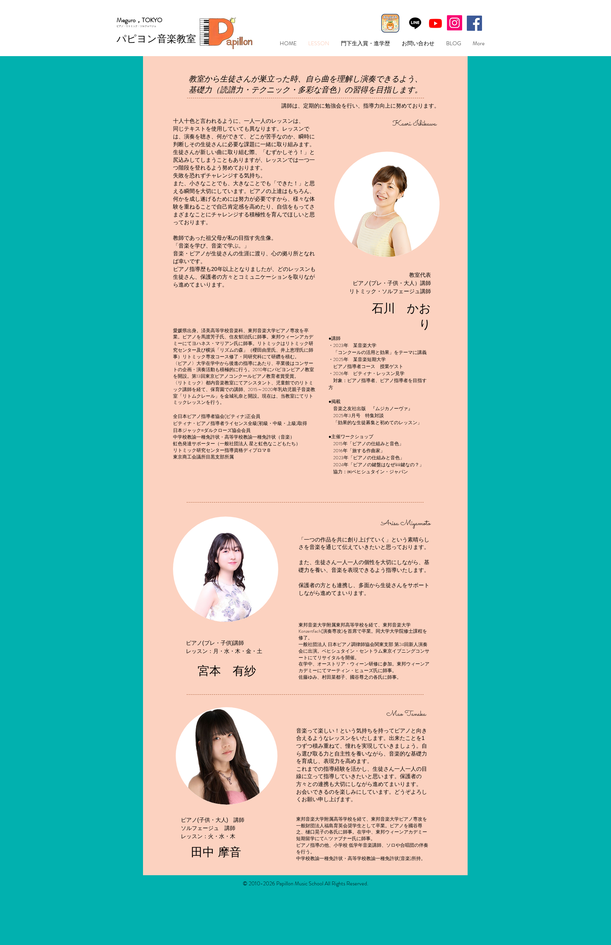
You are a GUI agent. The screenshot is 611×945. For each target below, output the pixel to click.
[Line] (415, 23)
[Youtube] (435, 23)
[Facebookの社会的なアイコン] (474, 23)
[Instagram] (454, 22)
